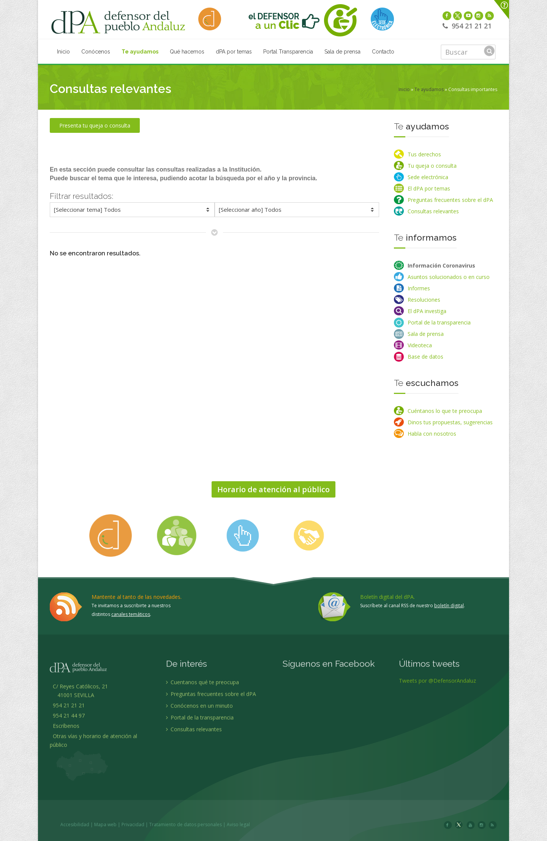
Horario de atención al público (273, 489)
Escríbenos (64, 789)
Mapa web (169, 824)
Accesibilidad (138, 824)
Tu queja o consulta (432, 165)
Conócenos (95, 52)
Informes (419, 288)
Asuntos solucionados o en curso (449, 276)
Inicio (63, 52)
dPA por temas (234, 52)
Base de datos (425, 356)
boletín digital (449, 605)
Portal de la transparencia (439, 322)
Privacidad (196, 824)
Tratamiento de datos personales (249, 824)
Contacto (383, 52)
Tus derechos (424, 154)
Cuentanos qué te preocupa (202, 746)
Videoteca (420, 345)
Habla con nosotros (432, 433)
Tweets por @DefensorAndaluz (437, 744)
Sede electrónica (428, 177)
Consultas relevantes (433, 211)
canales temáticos (130, 614)
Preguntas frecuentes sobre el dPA (450, 199)
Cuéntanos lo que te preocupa (445, 410)
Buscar (489, 51)
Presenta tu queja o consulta (94, 125)
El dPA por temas (429, 188)
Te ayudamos (140, 52)
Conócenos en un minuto (199, 769)
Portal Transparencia (288, 52)
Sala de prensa (342, 52)
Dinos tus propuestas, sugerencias (450, 422)
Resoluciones (424, 299)
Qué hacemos (187, 52)
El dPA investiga (427, 311)
